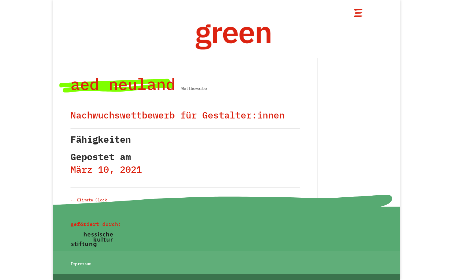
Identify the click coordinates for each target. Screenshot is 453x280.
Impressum (80, 263)
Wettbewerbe (194, 88)
